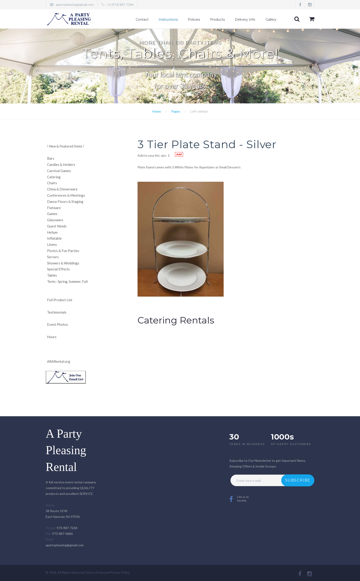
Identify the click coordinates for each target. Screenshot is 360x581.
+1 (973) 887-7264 (120, 4)
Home (156, 111)
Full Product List (59, 300)
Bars (50, 158)
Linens (52, 244)
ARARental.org (58, 361)
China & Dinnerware (62, 189)
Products (217, 19)
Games (52, 214)
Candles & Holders (61, 164)
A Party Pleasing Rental (66, 450)
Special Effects (58, 269)
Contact (142, 19)
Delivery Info (245, 19)
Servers (53, 257)
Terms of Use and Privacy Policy (107, 572)
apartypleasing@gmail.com (75, 4)
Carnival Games (59, 171)
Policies (194, 19)
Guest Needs (57, 226)
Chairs (52, 183)
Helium (52, 232)
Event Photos (57, 324)
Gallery (271, 19)
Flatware (54, 208)
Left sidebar (199, 111)
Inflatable (54, 238)
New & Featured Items (65, 146)
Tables (52, 275)
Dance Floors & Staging (65, 201)
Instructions (168, 19)
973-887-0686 (62, 534)
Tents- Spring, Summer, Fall (67, 281)
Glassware (55, 220)
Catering (54, 177)
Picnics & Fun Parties (63, 251)
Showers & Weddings (63, 263)
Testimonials (56, 312)
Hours (51, 337)
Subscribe (297, 480)
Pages (175, 111)
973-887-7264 (67, 528)
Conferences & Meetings (66, 195)
